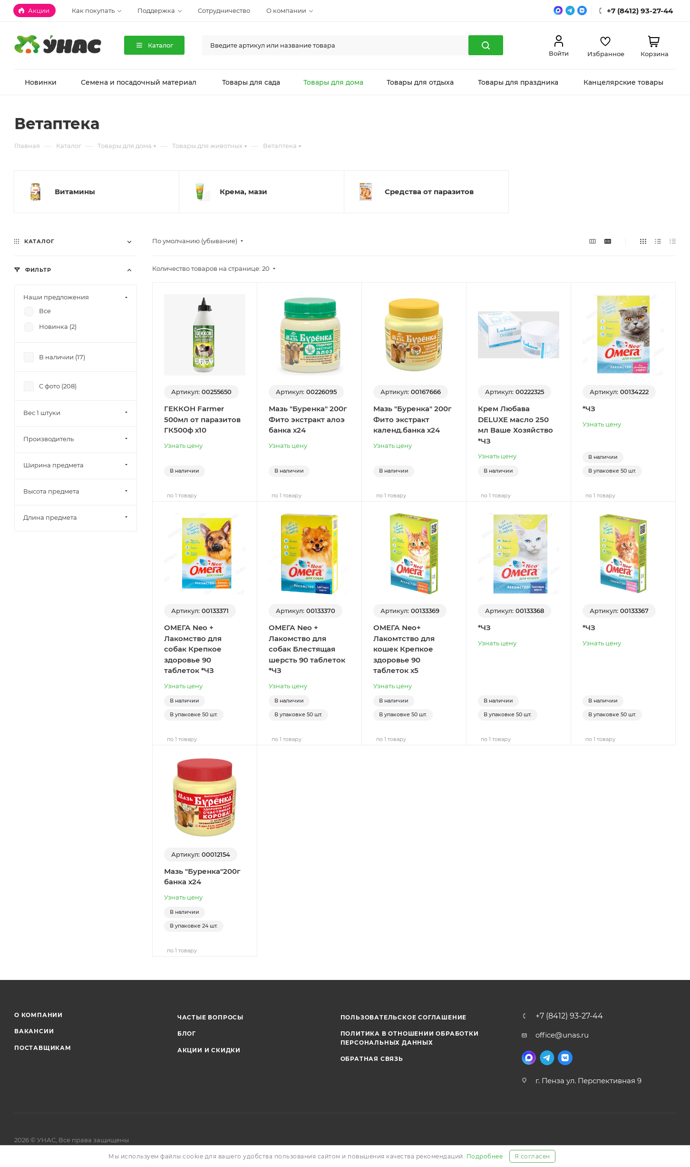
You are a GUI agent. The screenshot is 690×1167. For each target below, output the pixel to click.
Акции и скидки (209, 1050)
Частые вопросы (210, 1017)
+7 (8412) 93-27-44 (569, 1016)
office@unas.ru (562, 1034)
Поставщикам (42, 1047)
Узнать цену (183, 445)
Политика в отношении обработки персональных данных (409, 1038)
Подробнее (484, 1156)
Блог (186, 1033)
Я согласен (532, 1156)
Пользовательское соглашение (403, 1017)
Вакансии (34, 1031)
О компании (38, 1015)
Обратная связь (371, 1058)
